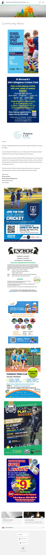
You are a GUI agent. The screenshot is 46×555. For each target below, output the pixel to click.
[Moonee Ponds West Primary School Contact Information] (28, 2)
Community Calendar (8, 520)
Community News (9, 527)
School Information (29, 520)
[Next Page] (43, 2)
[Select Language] (23, 534)
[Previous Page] (40, 2)
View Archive (23, 538)
